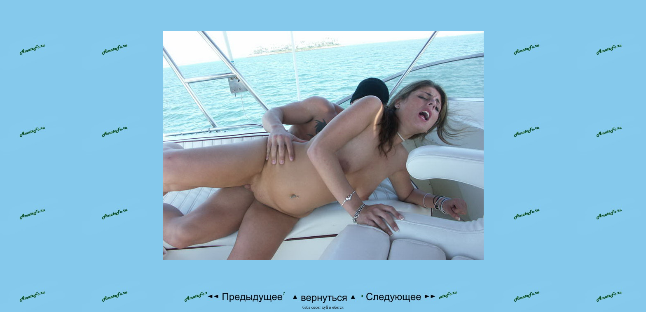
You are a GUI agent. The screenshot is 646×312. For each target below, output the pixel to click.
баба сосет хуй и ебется (323, 307)
